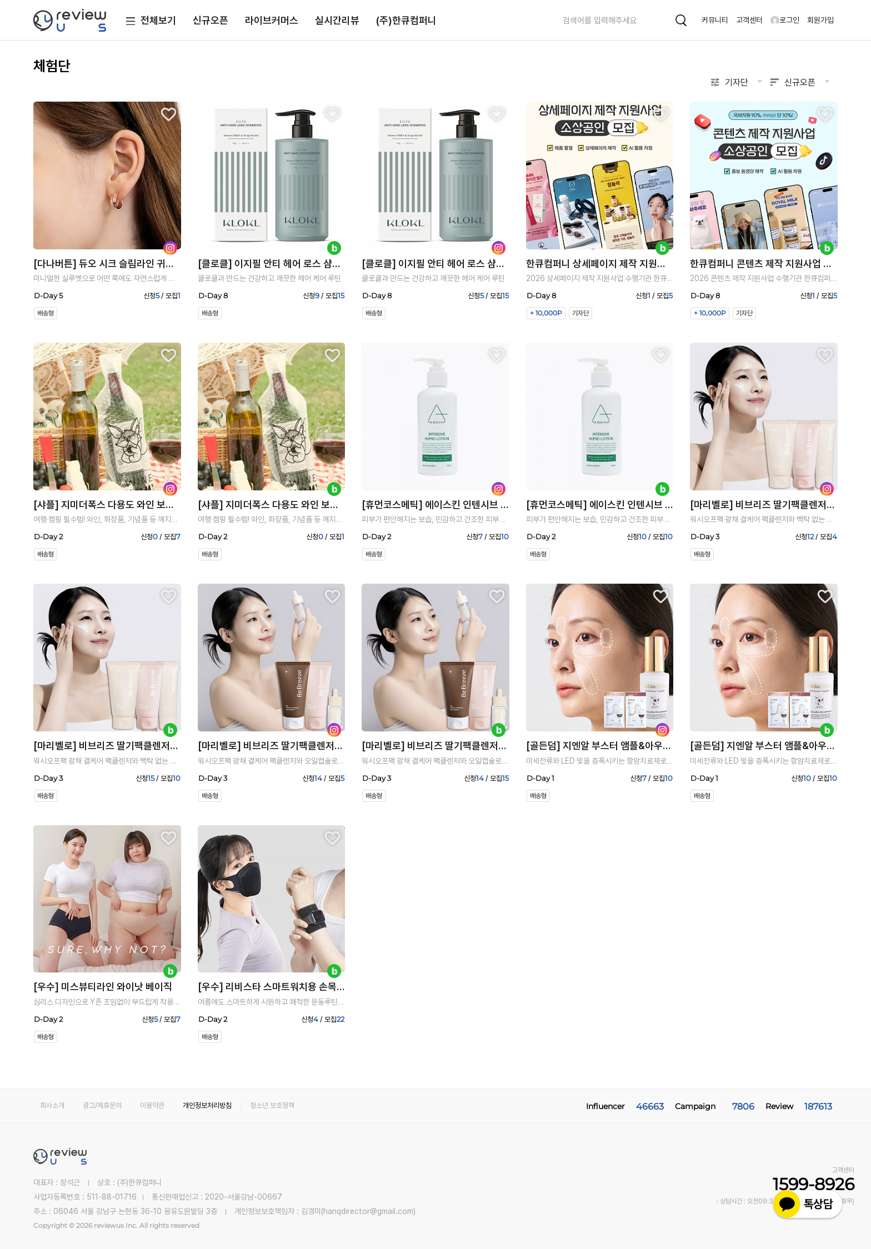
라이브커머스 (271, 20)
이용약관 (152, 1105)
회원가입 (820, 20)
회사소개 (52, 1105)
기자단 (736, 82)
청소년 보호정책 (272, 1105)
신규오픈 (210, 20)
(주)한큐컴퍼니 (406, 20)
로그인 (784, 20)
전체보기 (148, 21)
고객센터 (749, 20)
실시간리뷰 (337, 20)
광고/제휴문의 (102, 1105)
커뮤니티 (715, 20)
